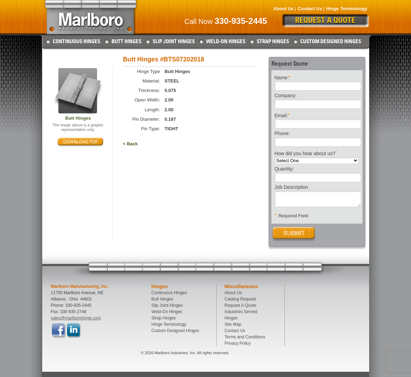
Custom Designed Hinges (330, 41)
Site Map (233, 324)
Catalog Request (240, 299)
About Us (283, 8)
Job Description (291, 187)
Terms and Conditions (245, 337)
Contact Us (310, 8)
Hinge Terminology (346, 8)
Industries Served (241, 311)
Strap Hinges (273, 41)
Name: (282, 77)
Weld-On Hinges (225, 41)
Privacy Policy (238, 343)
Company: (286, 95)
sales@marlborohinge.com (76, 318)
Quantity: (284, 169)
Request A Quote (241, 305)
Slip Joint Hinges (174, 41)
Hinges (231, 318)
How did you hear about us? (306, 153)
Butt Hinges (126, 41)
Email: (282, 115)
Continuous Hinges (76, 41)
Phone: (282, 133)
